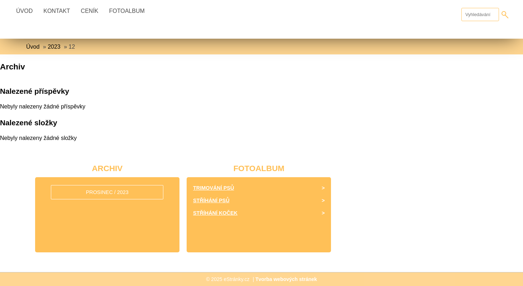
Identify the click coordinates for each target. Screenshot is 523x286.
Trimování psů (213, 188)
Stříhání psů (211, 200)
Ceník (90, 11)
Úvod (24, 11)
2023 (54, 47)
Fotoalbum (127, 11)
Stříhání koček (215, 213)
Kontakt (56, 11)
